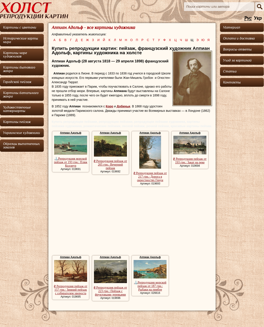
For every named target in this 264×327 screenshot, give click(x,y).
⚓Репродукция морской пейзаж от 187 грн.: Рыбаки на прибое (150, 286)
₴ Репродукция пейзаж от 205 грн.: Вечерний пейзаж (110, 164)
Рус (248, 18)
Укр (258, 18)
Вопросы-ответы (237, 49)
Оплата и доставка (239, 38)
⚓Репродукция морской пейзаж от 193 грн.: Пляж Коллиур (70, 162)
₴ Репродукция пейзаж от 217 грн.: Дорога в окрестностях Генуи (150, 177)
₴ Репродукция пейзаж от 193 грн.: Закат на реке (189, 160)
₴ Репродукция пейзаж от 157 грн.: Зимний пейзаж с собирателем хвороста (70, 290)
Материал (231, 27)
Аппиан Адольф (70, 132)
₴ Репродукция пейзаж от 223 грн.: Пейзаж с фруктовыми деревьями (110, 291)
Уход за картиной (237, 60)
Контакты (232, 82)
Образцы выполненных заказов (21, 145)
